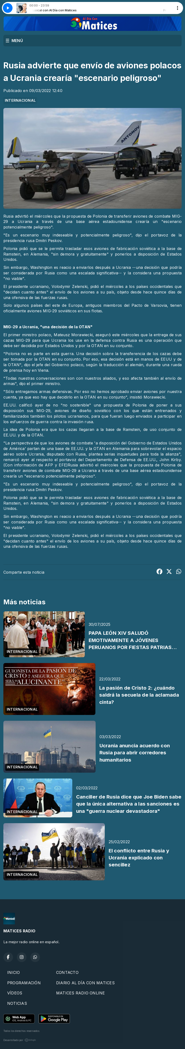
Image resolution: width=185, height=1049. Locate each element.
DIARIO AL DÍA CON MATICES (85, 982)
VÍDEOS (14, 993)
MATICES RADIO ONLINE (80, 993)
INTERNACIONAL (20, 100)
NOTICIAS (17, 1003)
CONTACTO (67, 972)
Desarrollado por (19, 1040)
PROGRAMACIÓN (24, 982)
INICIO (13, 972)
